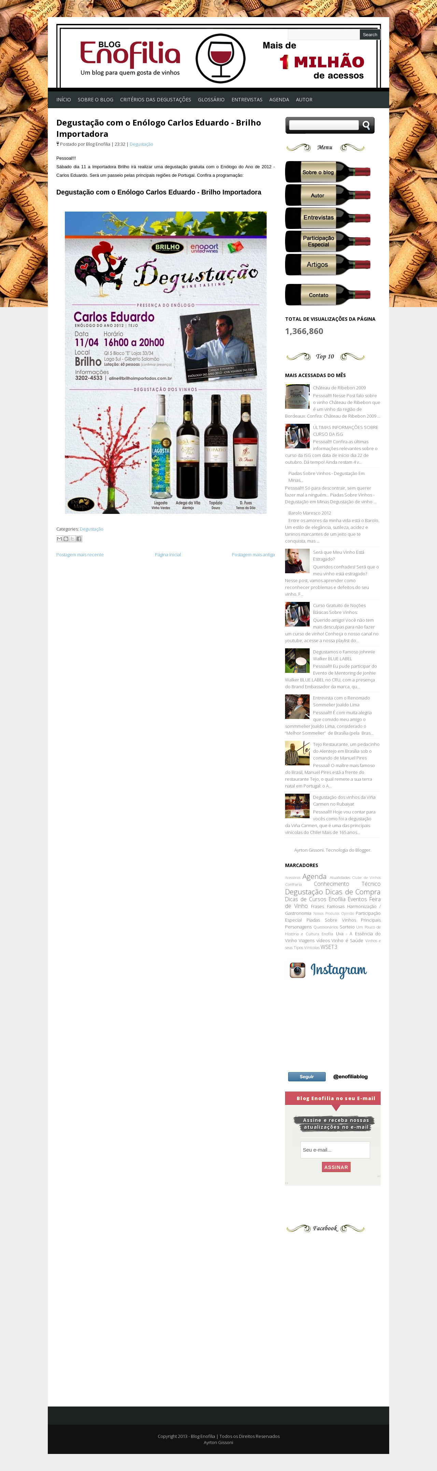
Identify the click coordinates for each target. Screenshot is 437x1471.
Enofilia (337, 899)
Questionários (325, 926)
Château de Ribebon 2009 (339, 388)
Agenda (314, 876)
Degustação (141, 144)
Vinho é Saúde (347, 940)
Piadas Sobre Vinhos (331, 920)
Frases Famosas (327, 906)
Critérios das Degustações (155, 99)
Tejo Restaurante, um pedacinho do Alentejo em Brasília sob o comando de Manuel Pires (346, 751)
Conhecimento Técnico (347, 884)
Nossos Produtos (326, 913)
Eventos (357, 899)
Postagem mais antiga (253, 554)
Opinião (347, 913)
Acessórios (292, 877)
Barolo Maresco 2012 (309, 513)
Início (63, 99)
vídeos (323, 940)
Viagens (306, 940)
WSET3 (329, 947)
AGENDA (279, 99)
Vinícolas (312, 947)
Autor (304, 99)
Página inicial (168, 554)
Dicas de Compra (353, 891)
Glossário (211, 99)
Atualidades (340, 877)
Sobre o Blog (95, 99)
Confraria (293, 884)
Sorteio (347, 927)
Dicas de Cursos (305, 899)
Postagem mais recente (80, 554)
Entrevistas (247, 99)
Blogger (362, 850)
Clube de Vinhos (366, 877)
